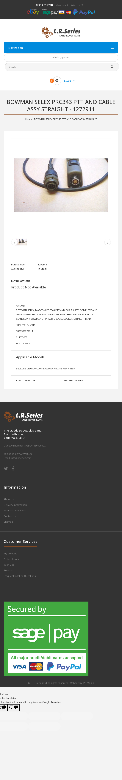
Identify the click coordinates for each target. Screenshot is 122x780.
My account (10, 553)
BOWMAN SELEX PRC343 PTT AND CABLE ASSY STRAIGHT (65, 119)
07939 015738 (44, 5)
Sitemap (8, 521)
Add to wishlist (25, 380)
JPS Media (88, 683)
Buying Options (20, 281)
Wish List (9, 564)
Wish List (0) (77, 5)
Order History (11, 559)
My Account (62, 5)
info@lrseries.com (21, 458)
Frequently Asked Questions (20, 576)
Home (28, 119)
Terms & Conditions (15, 510)
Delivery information (15, 505)
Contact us (10, 516)
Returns (8, 570)
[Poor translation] (14, 707)
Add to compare (73, 380)
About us (9, 499)
